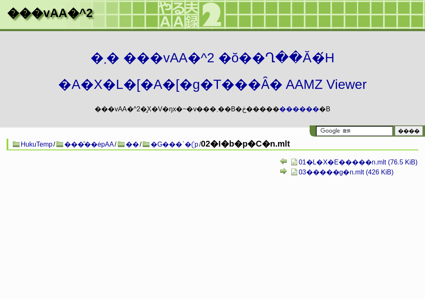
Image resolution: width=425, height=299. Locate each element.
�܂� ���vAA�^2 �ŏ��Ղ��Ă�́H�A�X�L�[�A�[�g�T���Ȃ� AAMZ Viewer (212, 71)
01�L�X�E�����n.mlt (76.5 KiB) (358, 162)
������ (299, 109)
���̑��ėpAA (89, 144)
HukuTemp (36, 144)
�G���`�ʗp (174, 144)
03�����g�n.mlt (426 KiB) (346, 172)
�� (132, 144)
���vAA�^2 (50, 13)
